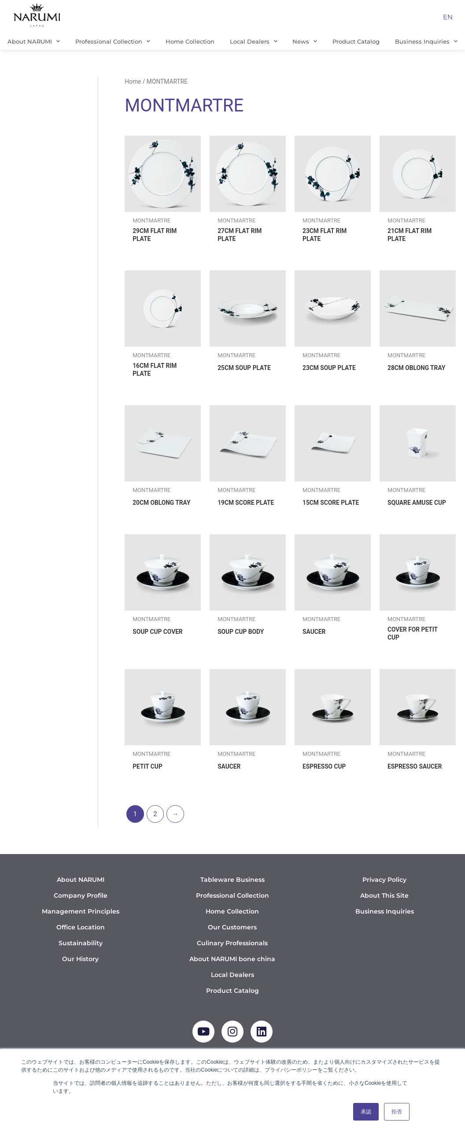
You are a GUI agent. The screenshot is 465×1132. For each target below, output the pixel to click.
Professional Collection (112, 41)
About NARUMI (33, 41)
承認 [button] (366, 1112)
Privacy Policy (384, 892)
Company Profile (80, 908)
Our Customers (232, 940)
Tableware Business (232, 892)
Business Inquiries (384, 924)
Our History (80, 972)
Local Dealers (253, 41)
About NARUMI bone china (232, 972)
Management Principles (80, 924)
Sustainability (81, 956)
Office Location (80, 940)
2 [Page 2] (155, 827)
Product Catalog (356, 41)
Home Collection (190, 41)
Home (133, 81)
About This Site (384, 908)
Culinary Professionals (232, 956)
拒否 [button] (396, 1112)
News (304, 41)
